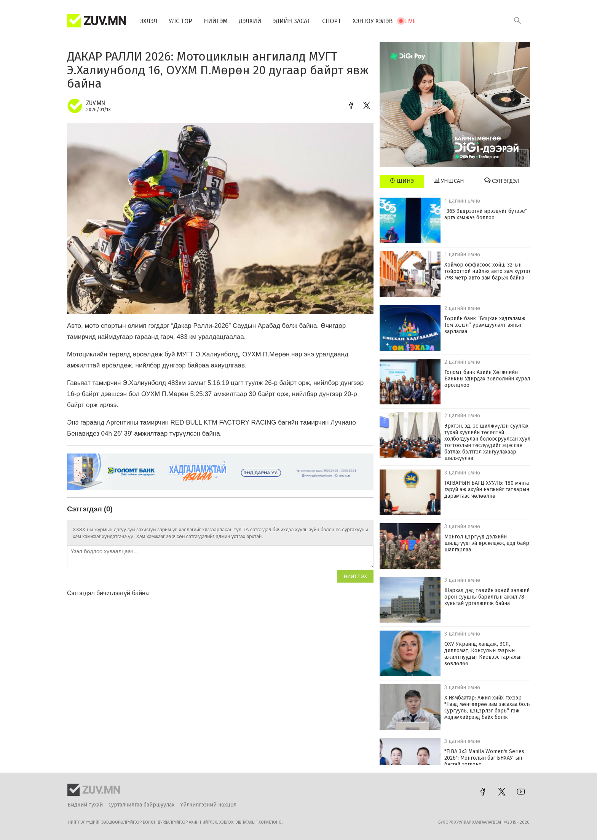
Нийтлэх (355, 576)
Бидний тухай (85, 805)
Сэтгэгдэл (502, 180)
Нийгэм (216, 21)
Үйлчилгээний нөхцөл (208, 805)
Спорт (332, 21)
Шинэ (402, 180)
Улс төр (180, 21)
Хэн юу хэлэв (373, 21)
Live (410, 21)
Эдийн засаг (292, 21)
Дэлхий (250, 21)
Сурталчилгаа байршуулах (141, 805)
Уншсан (449, 180)
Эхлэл (148, 21)
